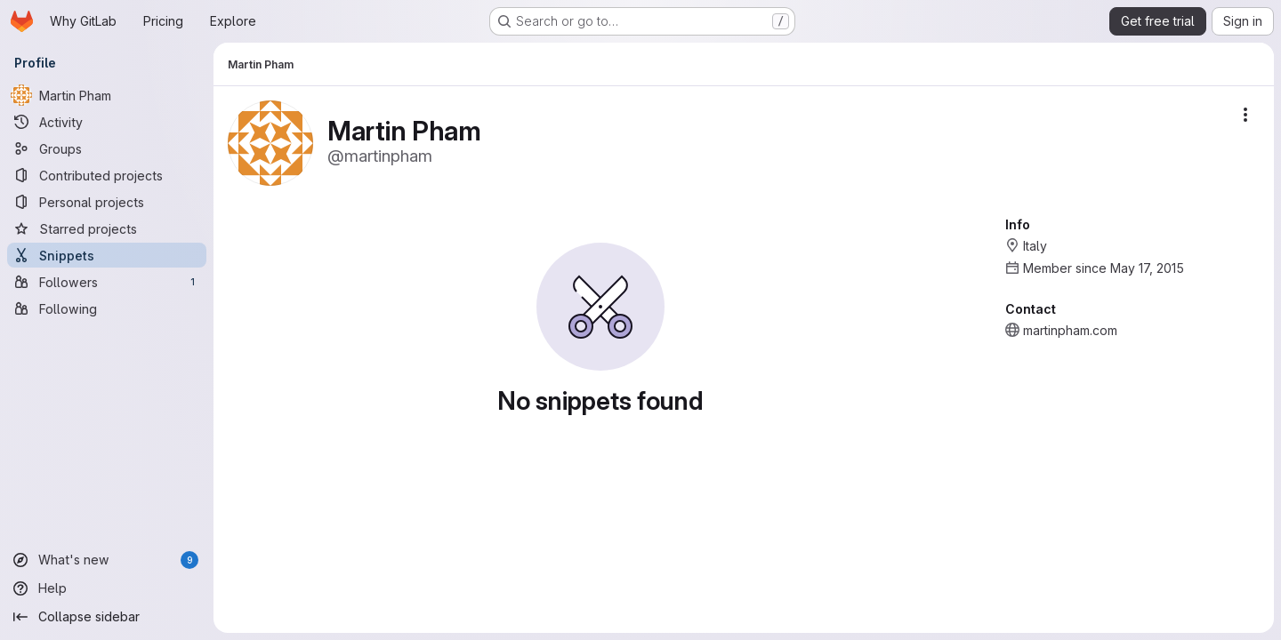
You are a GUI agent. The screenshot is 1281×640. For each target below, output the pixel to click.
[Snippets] (106, 255)
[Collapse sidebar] (106, 616)
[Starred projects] (106, 228)
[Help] (106, 588)
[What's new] (106, 560)
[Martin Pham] (106, 95)
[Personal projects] (106, 201)
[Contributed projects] (106, 175)
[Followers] (106, 281)
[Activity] (106, 121)
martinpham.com (1070, 330)
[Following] (106, 308)
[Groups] (106, 148)
